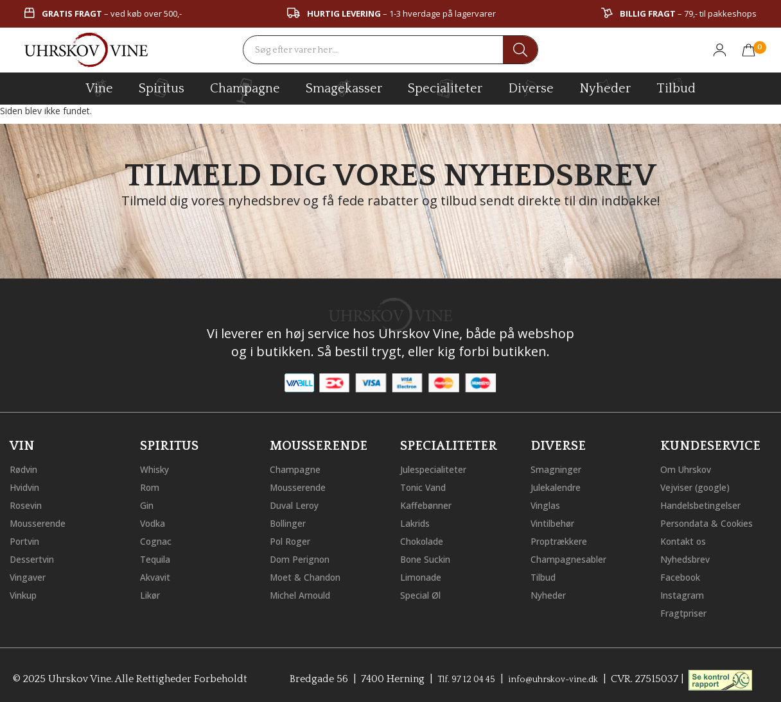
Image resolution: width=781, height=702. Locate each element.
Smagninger (560, 467)
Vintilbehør (557, 521)
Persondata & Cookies (714, 521)
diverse (531, 88)
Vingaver (31, 575)
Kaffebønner (430, 503)
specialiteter (445, 88)
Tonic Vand (427, 485)
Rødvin (27, 467)
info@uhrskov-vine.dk (558, 677)
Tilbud (676, 87)
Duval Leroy (298, 503)
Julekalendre (560, 485)
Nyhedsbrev (689, 557)
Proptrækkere (564, 539)
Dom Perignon (305, 557)
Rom (151, 485)
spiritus (161, 88)
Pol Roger (293, 539)
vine (99, 88)
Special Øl (423, 593)
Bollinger (291, 521)
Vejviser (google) (700, 485)
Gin (148, 503)
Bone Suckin (430, 557)
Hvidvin (28, 485)
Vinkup (26, 593)
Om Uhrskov (690, 467)
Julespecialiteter (438, 467)
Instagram (685, 593)
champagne (245, 91)
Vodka (155, 521)
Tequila (158, 557)
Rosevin (29, 503)
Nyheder (605, 87)
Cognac (158, 539)
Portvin (27, 539)
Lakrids (417, 521)
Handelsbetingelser (707, 503)
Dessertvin (36, 557)
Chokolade (426, 539)
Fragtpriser (687, 611)
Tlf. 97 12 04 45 (459, 677)
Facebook (683, 575)
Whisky (157, 467)
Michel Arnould (306, 593)
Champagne (299, 467)
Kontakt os (687, 539)
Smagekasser (344, 88)
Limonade (424, 575)
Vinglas (548, 503)
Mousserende (43, 521)
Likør (152, 593)
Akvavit (157, 575)
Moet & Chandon (311, 575)
